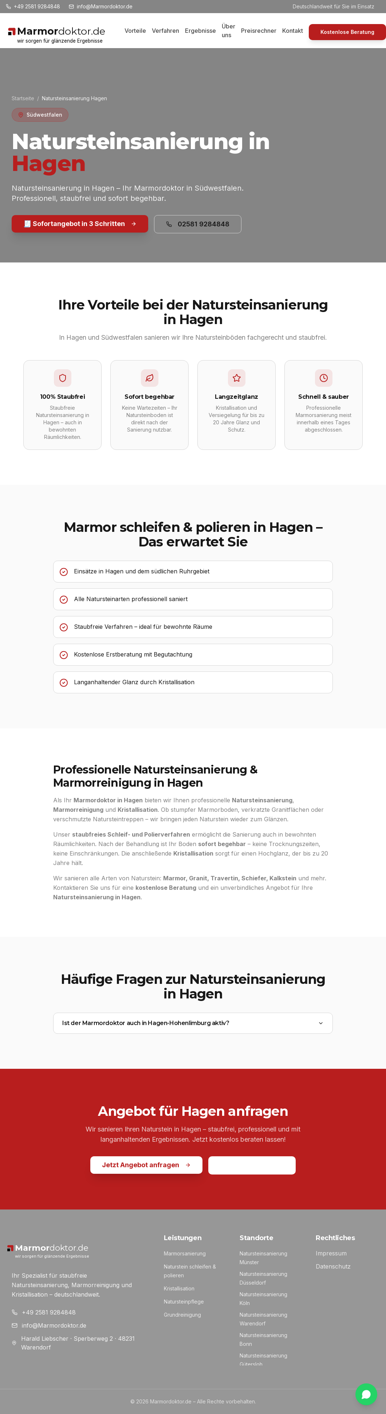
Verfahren (165, 30)
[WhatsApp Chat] (366, 1394)
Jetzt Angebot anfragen (146, 1165)
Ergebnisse (200, 30)
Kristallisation (179, 1288)
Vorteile (135, 30)
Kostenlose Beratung (347, 32)
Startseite (23, 98)
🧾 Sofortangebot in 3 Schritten (80, 223)
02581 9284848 (197, 224)
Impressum (331, 1253)
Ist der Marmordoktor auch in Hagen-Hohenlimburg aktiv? (193, 1023)
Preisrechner (258, 30)
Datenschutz (333, 1266)
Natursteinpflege (184, 1301)
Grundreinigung (182, 1315)
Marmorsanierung (185, 1253)
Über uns (228, 31)
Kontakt (292, 30)
